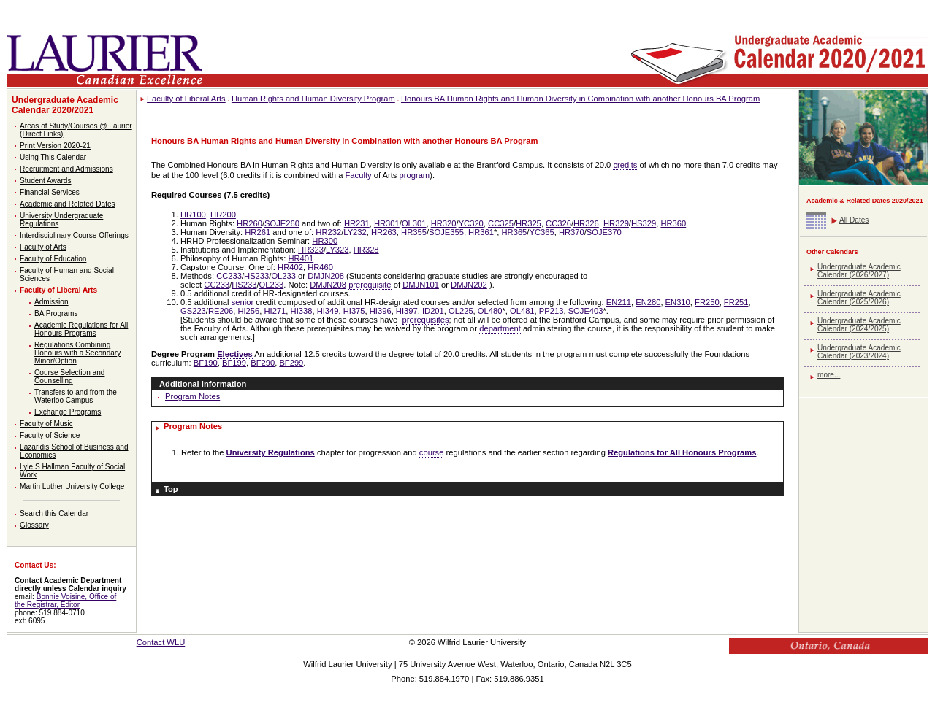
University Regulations (270, 452)
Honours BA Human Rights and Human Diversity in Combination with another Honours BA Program (580, 98)
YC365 (541, 232)
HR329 (616, 223)
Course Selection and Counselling (69, 377)
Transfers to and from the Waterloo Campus (75, 396)
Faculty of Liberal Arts (58, 290)
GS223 (193, 311)
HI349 (328, 311)
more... (828, 375)
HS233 (256, 275)
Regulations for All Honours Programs (682, 452)
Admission (51, 302)
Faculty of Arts (43, 247)
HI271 (275, 311)
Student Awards (45, 181)
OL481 (522, 311)
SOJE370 (604, 232)
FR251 (736, 302)
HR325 (528, 223)
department (500, 328)
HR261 (257, 232)
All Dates (854, 220)
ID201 (433, 311)
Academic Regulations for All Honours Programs (81, 329)
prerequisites (425, 319)
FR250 (707, 302)
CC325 (501, 223)
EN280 (648, 302)
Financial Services (50, 192)
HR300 (324, 240)
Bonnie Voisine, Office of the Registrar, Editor (65, 601)
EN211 (618, 302)
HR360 (673, 223)
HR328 (366, 249)
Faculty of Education (53, 259)
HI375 (354, 311)
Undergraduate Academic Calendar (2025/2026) (859, 298)
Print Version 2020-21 (55, 146)
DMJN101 (420, 284)
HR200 (223, 214)
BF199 (234, 362)
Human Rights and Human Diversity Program (313, 98)
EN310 (677, 302)
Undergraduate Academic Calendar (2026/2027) (859, 271)
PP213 (551, 311)
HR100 (193, 214)
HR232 (328, 232)
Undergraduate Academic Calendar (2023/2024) (859, 352)
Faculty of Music (46, 424)
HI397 (407, 311)
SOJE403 (585, 311)
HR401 (300, 258)
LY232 (355, 232)
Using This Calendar (53, 157)
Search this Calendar (54, 513)
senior (242, 302)
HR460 (320, 267)
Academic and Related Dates (67, 204)
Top (171, 489)
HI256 (248, 311)
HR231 (357, 223)
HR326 (586, 223)
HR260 (249, 223)
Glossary (34, 525)
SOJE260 (281, 223)
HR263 (384, 232)
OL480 (490, 311)
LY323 (337, 249)
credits (625, 165)
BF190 (206, 362)
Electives (235, 354)
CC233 (229, 275)
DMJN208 (326, 275)
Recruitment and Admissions (66, 169)
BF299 (291, 362)
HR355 (414, 232)
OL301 (414, 223)
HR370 (571, 232)
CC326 (558, 223)
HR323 (311, 249)
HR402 (290, 267)
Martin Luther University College (72, 486)
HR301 (387, 223)
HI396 (381, 311)
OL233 (283, 275)
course (431, 452)
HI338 (302, 311)
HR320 (444, 223)
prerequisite (369, 284)
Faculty (359, 175)
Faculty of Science (50, 435)
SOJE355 (446, 232)
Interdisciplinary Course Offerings (74, 235)
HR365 (514, 232)
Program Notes (192, 396)
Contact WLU (161, 642)
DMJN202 (469, 284)
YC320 (471, 223)
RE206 (220, 311)
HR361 (481, 232)
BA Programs (55, 313)
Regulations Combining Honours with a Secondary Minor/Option (77, 353)
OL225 (461, 311)
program (415, 175)
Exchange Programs (67, 412)
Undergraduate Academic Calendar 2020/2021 (65, 105)
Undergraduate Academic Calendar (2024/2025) (859, 325)
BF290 (263, 362)
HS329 (643, 223)
